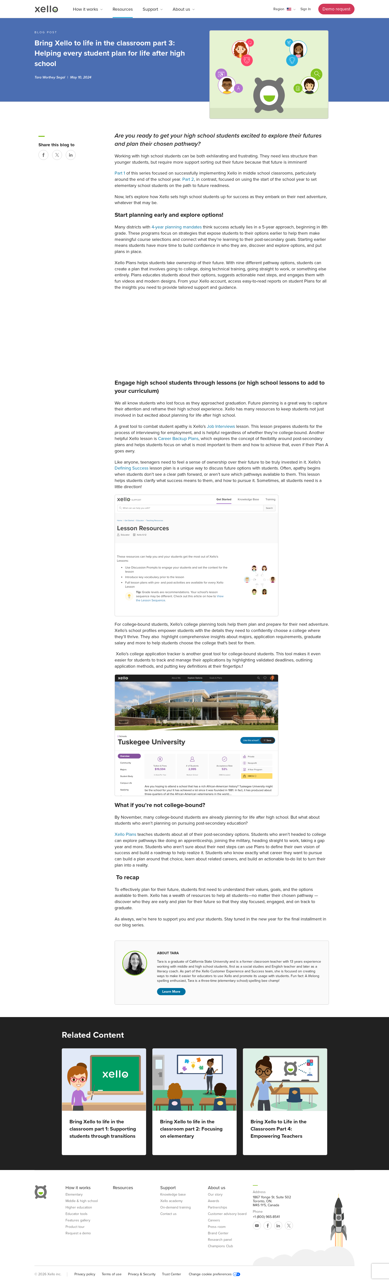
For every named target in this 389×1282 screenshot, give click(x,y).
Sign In (305, 9)
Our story (215, 1195)
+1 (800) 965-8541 (266, 1217)
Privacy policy (84, 1274)
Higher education (78, 1207)
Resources (123, 9)
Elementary (74, 1195)
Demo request (336, 9)
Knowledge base (173, 1195)
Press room (217, 1227)
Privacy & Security (142, 1274)
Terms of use (112, 1274)
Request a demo (78, 1233)
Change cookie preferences (214, 1274)
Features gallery (77, 1220)
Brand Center (218, 1233)
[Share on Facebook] (43, 155)
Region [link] (278, 9)
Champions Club (220, 1246)
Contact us (168, 1214)
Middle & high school (81, 1201)
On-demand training (175, 1207)
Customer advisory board (227, 1214)
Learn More (171, 991)
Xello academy (171, 1201)
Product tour (75, 1227)
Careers (214, 1220)
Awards (213, 1201)
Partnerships (217, 1207)
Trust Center (171, 1274)
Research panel (220, 1240)
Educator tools (76, 1214)
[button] (284, 9)
